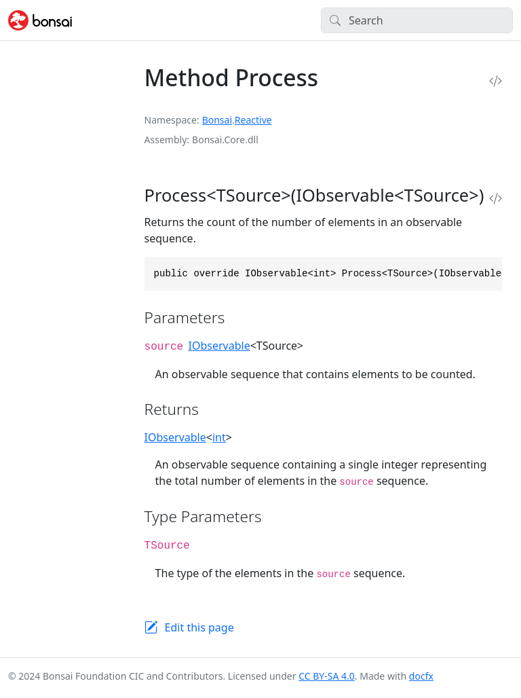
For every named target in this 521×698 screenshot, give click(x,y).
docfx (421, 675)
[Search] (417, 20)
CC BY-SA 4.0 (326, 675)
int (219, 437)
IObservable (219, 345)
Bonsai (217, 119)
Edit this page (199, 627)
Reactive (253, 119)
